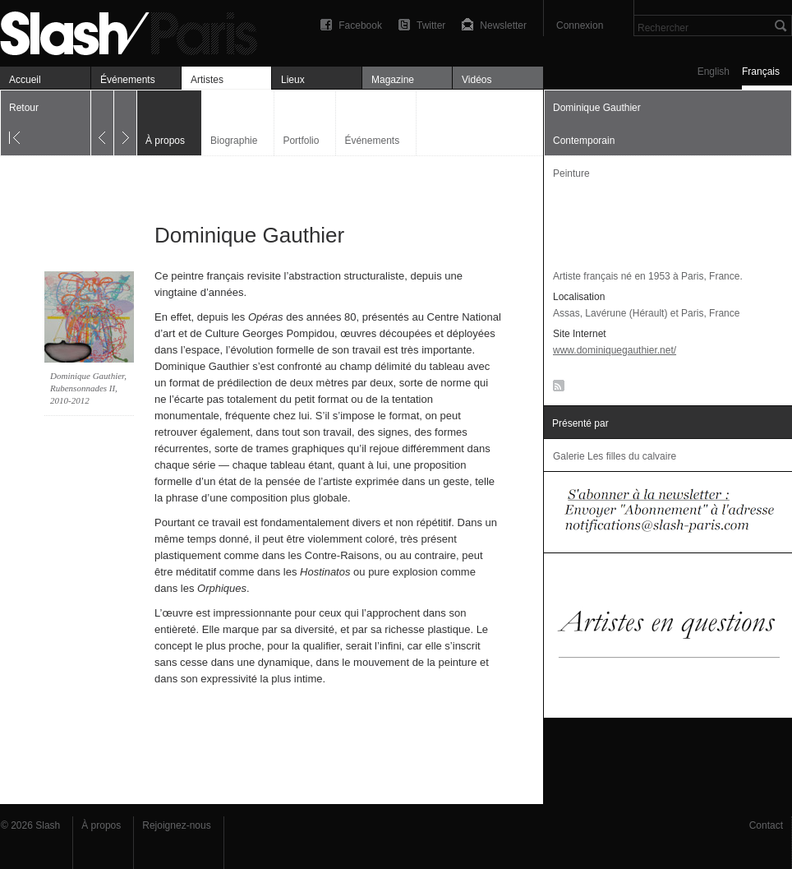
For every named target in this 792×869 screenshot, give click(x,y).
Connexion (579, 25)
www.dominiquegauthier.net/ (614, 350)
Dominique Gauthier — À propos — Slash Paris (135, 31)
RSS (556, 388)
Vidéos (476, 80)
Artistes (207, 80)
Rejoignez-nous (176, 825)
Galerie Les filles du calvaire (614, 456)
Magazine (392, 80)
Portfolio (301, 140)
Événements (127, 80)
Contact (766, 825)
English (714, 71)
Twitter (431, 25)
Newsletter (503, 25)
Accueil (25, 80)
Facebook (360, 25)
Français (761, 71)
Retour (24, 107)
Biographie (233, 140)
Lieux (293, 80)
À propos (101, 825)
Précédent (102, 122)
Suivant (125, 122)
